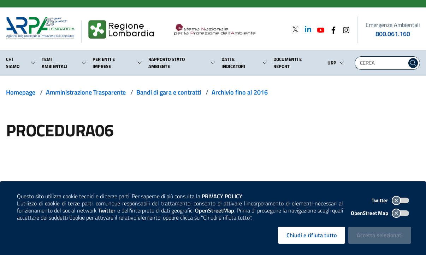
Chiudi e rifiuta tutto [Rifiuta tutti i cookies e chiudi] (311, 235)
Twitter (390, 200)
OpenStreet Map (380, 213)
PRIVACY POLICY (222, 196)
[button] (33, 62)
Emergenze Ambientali (393, 25)
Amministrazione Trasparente (86, 92)
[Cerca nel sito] (413, 63)
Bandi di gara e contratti (168, 92)
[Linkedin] (306, 29)
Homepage (20, 92)
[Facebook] (331, 29)
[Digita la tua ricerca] (382, 63)
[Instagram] (344, 29)
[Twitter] (295, 29)
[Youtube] (318, 29)
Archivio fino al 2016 (240, 92)
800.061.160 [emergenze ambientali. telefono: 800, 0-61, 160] (392, 34)
